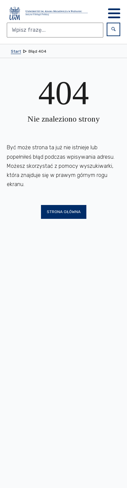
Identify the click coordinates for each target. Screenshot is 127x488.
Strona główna (64, 211)
